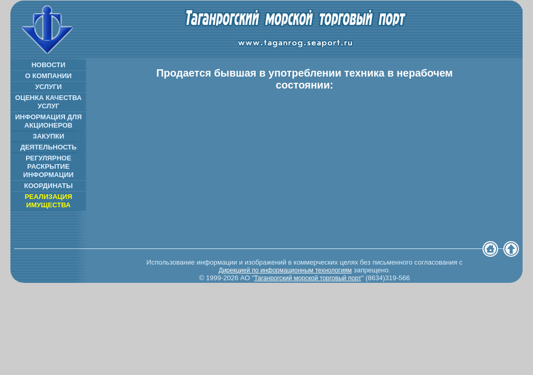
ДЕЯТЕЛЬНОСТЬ (48, 147)
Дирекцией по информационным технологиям (285, 270)
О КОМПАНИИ (48, 76)
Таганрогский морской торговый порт (307, 278)
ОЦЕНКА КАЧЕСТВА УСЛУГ (48, 102)
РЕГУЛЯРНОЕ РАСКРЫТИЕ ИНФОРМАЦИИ (48, 166)
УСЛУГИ (48, 87)
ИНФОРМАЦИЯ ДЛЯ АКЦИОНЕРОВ (48, 121)
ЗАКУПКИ (49, 136)
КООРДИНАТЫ (48, 186)
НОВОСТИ (48, 65)
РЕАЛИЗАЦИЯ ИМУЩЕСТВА (48, 201)
